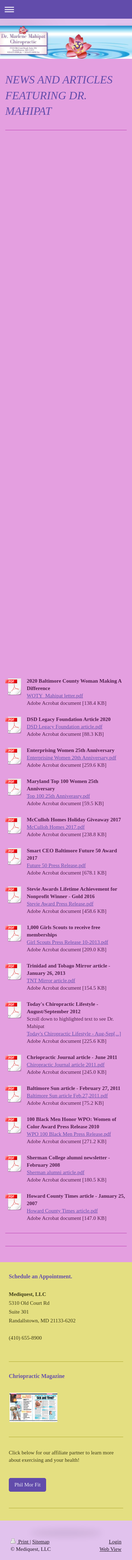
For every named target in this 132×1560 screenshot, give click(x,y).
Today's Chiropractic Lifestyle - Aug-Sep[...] (74, 1033)
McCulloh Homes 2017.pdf (56, 827)
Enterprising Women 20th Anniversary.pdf (71, 757)
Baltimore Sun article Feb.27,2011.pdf (67, 1095)
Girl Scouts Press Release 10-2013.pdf (67, 942)
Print (20, 1542)
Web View (110, 1549)
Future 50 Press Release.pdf (56, 865)
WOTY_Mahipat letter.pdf (55, 695)
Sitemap (40, 1542)
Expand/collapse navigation (66, 9)
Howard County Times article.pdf (62, 1211)
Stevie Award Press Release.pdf (60, 904)
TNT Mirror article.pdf (51, 980)
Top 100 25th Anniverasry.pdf (58, 796)
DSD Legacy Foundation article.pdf (64, 726)
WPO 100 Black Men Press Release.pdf (69, 1134)
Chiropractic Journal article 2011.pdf (66, 1064)
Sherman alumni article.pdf (55, 1172)
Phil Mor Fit (27, 1484)
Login (115, 1542)
